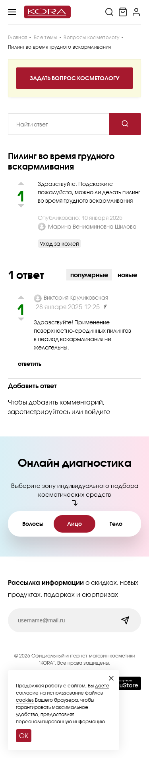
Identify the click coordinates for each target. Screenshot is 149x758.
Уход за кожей (59, 243)
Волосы (32, 523)
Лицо (74, 523)
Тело (116, 523)
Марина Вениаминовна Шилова (92, 226)
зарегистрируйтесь (39, 411)
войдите (97, 411)
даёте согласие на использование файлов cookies (62, 693)
